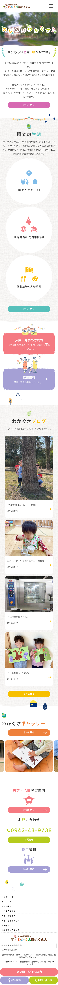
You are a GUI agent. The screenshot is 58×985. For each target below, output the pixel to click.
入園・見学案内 (8, 915)
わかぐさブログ (8, 911)
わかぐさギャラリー (10, 920)
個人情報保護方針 (9, 950)
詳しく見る (29, 105)
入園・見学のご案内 (31, 971)
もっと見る (29, 693)
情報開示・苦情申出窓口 (12, 945)
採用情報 (16, 980)
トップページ (7, 896)
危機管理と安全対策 (10, 930)
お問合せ (29, 839)
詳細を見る (29, 810)
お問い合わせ (45, 980)
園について (6, 901)
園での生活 (6, 906)
